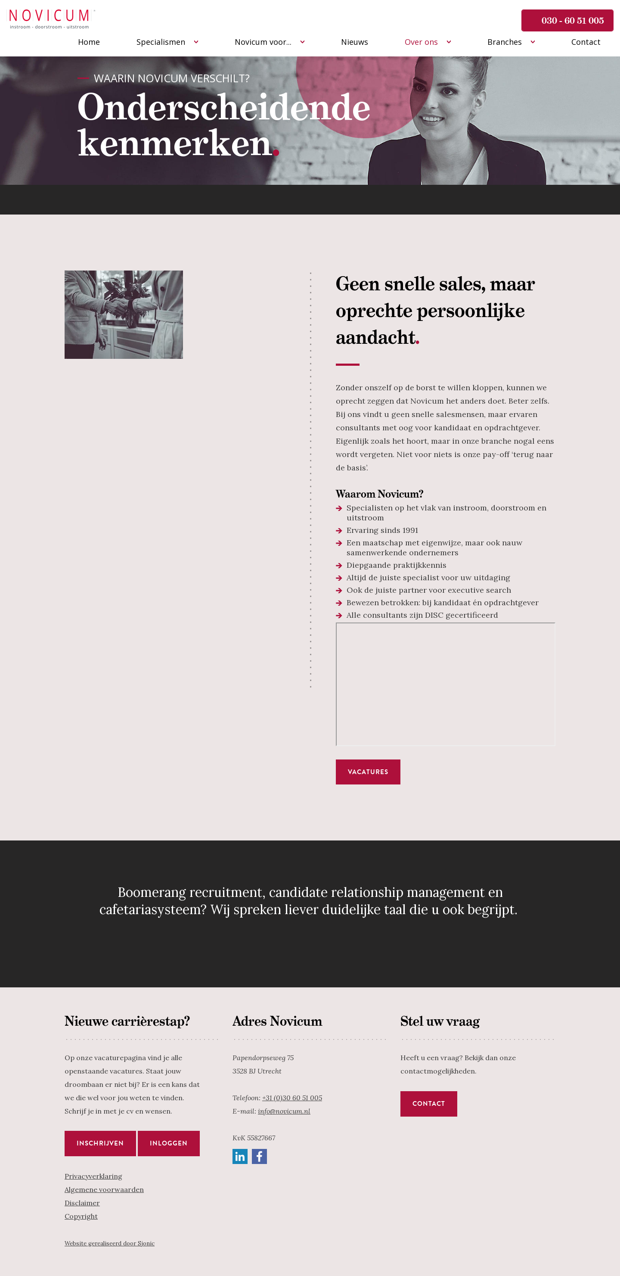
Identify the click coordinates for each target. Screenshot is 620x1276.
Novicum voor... (263, 42)
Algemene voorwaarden (104, 1189)
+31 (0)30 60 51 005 (292, 1097)
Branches (504, 42)
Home (89, 42)
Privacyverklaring (93, 1176)
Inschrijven (100, 1143)
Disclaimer (82, 1202)
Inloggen (169, 1143)
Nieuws (354, 42)
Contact (586, 42)
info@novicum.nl (284, 1111)
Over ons (421, 42)
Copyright (81, 1216)
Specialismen (160, 42)
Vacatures (368, 772)
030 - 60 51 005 (573, 20)
